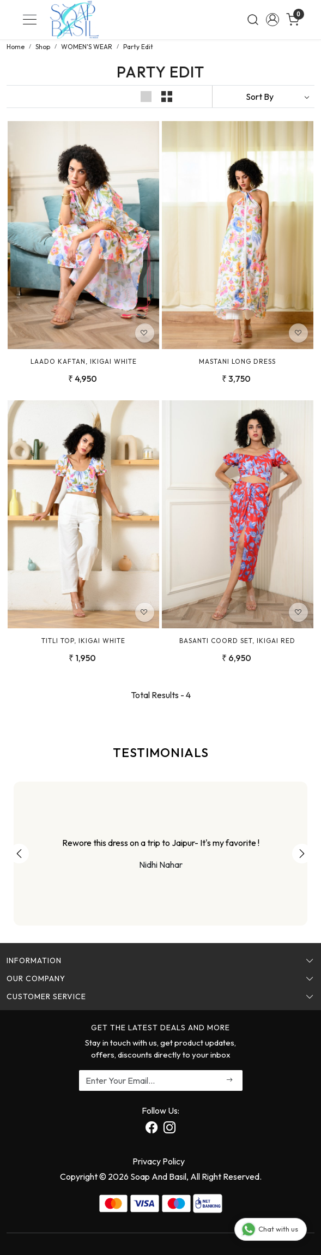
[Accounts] (273, 19)
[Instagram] (169, 1129)
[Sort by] (263, 96)
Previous (19, 853)
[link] (253, 19)
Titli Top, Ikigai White (83, 640)
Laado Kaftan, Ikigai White (84, 361)
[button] (147, 96)
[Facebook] (151, 1129)
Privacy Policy (158, 1161)
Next (302, 853)
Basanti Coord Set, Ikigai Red (237, 640)
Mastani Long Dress (237, 361)
